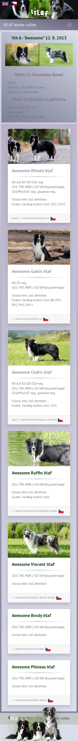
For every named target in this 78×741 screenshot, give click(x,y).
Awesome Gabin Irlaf (31, 271)
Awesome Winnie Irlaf (32, 170)
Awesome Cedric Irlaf (32, 372)
